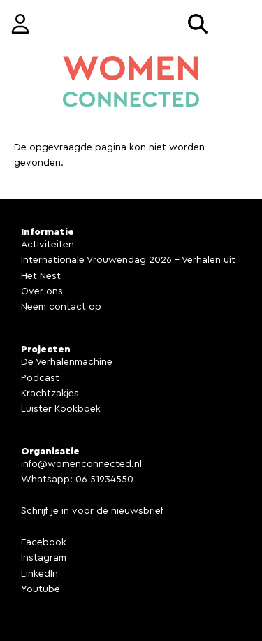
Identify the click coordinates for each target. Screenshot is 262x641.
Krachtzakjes (50, 393)
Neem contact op (61, 307)
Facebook (43, 542)
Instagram (43, 558)
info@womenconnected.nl (81, 464)
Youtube (40, 589)
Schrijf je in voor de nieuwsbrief (92, 511)
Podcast (40, 378)
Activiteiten (47, 245)
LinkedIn (39, 574)
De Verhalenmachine (66, 362)
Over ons (42, 291)
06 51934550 (104, 479)
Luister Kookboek (61, 409)
